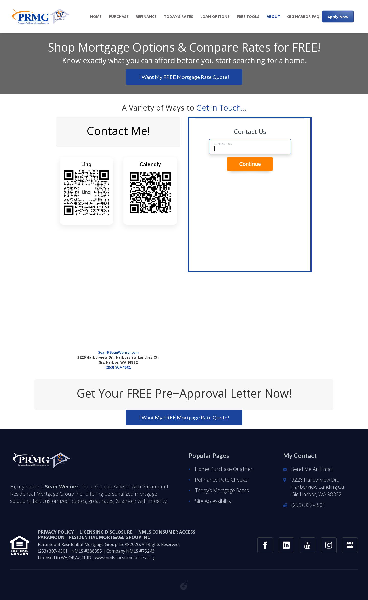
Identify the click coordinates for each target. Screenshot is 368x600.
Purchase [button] (119, 16)
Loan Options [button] (215, 16)
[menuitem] (96, 16)
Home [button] (96, 16)
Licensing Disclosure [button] (105, 532)
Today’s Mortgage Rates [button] (222, 490)
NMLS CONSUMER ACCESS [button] (166, 532)
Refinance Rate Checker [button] (222, 479)
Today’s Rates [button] (178, 16)
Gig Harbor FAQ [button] (303, 16)
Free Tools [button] (248, 16)
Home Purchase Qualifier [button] (224, 469)
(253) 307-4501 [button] (118, 367)
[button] (40, 16)
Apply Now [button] (337, 16)
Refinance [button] (146, 16)
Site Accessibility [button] (213, 501)
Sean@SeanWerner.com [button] (118, 352)
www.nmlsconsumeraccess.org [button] (125, 557)
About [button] (273, 16)
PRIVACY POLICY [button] (56, 532)
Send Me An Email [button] (312, 469)
